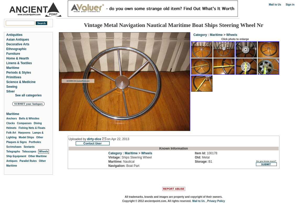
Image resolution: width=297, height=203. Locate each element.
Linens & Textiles (19, 63)
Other (39, 137)
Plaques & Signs (16, 142)
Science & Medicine (21, 82)
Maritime (216, 35)
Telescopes (29, 151)
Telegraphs (13, 151)
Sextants (29, 146)
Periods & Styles (18, 72)
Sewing (11, 87)
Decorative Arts (17, 44)
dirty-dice (94, 139)
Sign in (290, 4)
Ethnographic (16, 49)
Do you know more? (266, 163)
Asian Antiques (17, 39)
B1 (203, 161)
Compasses (24, 123)
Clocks (10, 123)
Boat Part (123, 166)
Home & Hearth (17, 58)
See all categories (28, 95)
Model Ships (26, 137)
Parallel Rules (28, 161)
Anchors (11, 118)
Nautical (121, 161)
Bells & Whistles (29, 118)
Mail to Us (275, 4)
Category (200, 35)
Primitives (13, 77)
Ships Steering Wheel (130, 157)
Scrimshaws (13, 146)
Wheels (231, 35)
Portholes (35, 142)
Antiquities (14, 35)
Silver (10, 91)
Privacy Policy (216, 201)
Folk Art (11, 132)
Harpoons (24, 132)
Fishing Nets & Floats (32, 128)
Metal (202, 157)
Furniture (13, 54)
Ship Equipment (16, 156)
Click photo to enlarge (235, 39)
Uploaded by (78, 139)
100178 (206, 153)
